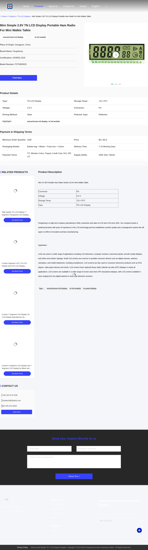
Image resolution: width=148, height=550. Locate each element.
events (83, 6)
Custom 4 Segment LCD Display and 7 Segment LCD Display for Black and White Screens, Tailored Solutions (16, 368)
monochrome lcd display (57, 288)
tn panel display (89, 288)
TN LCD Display (24, 16)
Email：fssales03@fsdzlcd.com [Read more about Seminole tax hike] (14, 511)
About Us (53, 6)
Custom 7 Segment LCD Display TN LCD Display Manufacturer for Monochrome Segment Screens (15, 317)
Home (26, 6)
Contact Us (68, 6)
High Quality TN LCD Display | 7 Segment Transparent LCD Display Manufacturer (15, 214)
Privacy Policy (22, 547)
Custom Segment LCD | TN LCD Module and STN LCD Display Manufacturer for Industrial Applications (17, 266)
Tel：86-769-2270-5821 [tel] (11, 507)
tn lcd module (75, 288)
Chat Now (18, 78)
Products (39, 6)
